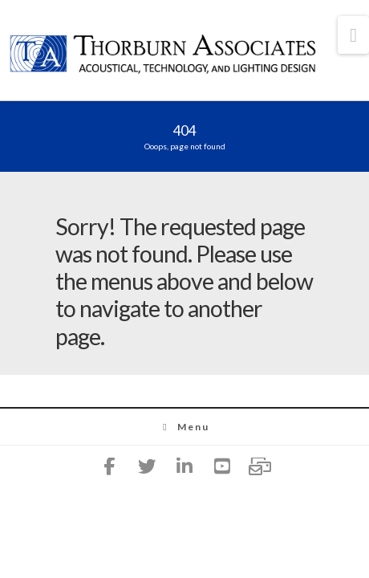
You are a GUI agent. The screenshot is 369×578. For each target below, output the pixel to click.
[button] (353, 35)
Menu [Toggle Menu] (185, 427)
